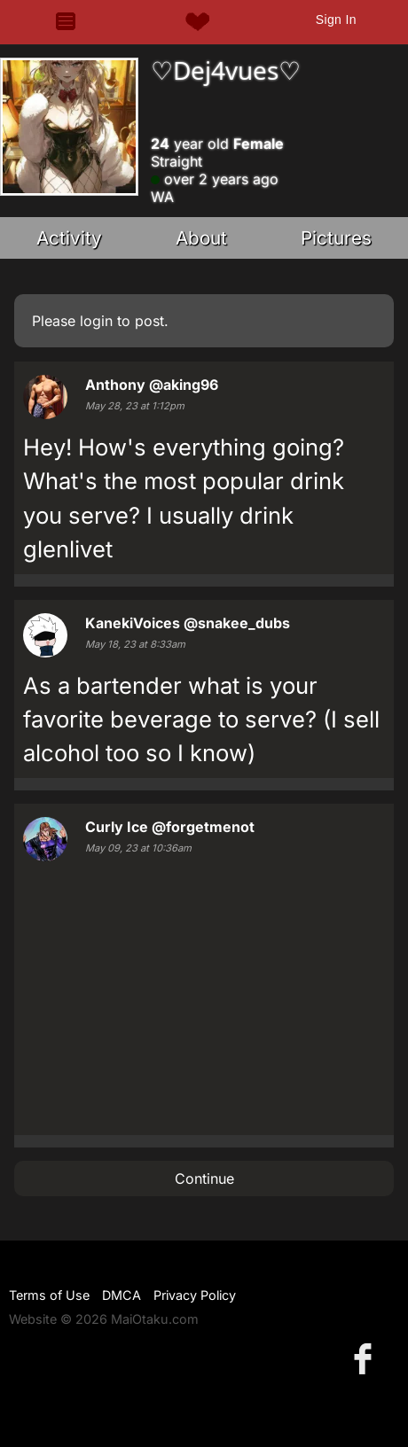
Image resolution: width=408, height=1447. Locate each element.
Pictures (336, 238)
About (201, 238)
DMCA (121, 1295)
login (96, 321)
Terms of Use (49, 1295)
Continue (204, 1178)
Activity (69, 238)
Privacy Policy (194, 1295)
